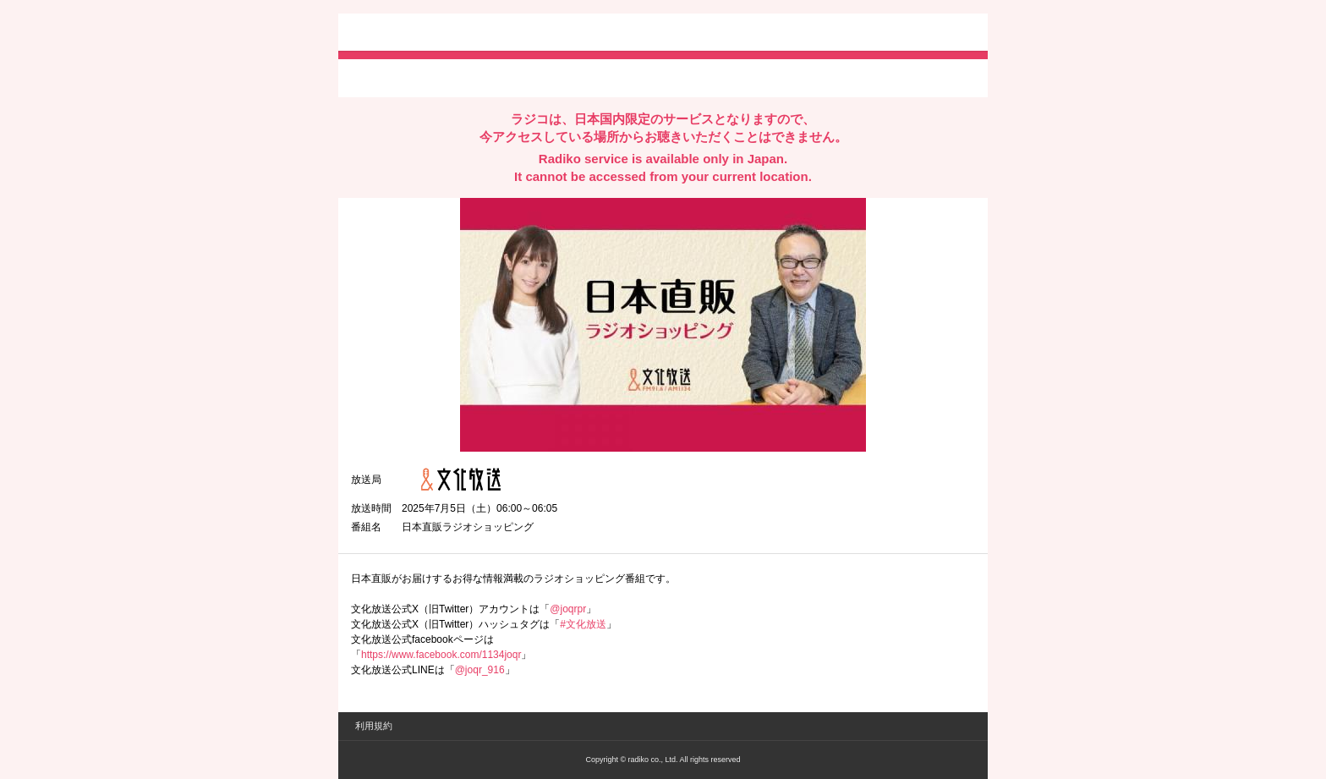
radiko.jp (401, 34)
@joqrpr (568, 609)
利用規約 (373, 726)
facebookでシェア (445, 77)
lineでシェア (523, 77)
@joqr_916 (480, 670)
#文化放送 (583, 624)
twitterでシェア (377, 77)
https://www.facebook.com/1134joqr (441, 655)
